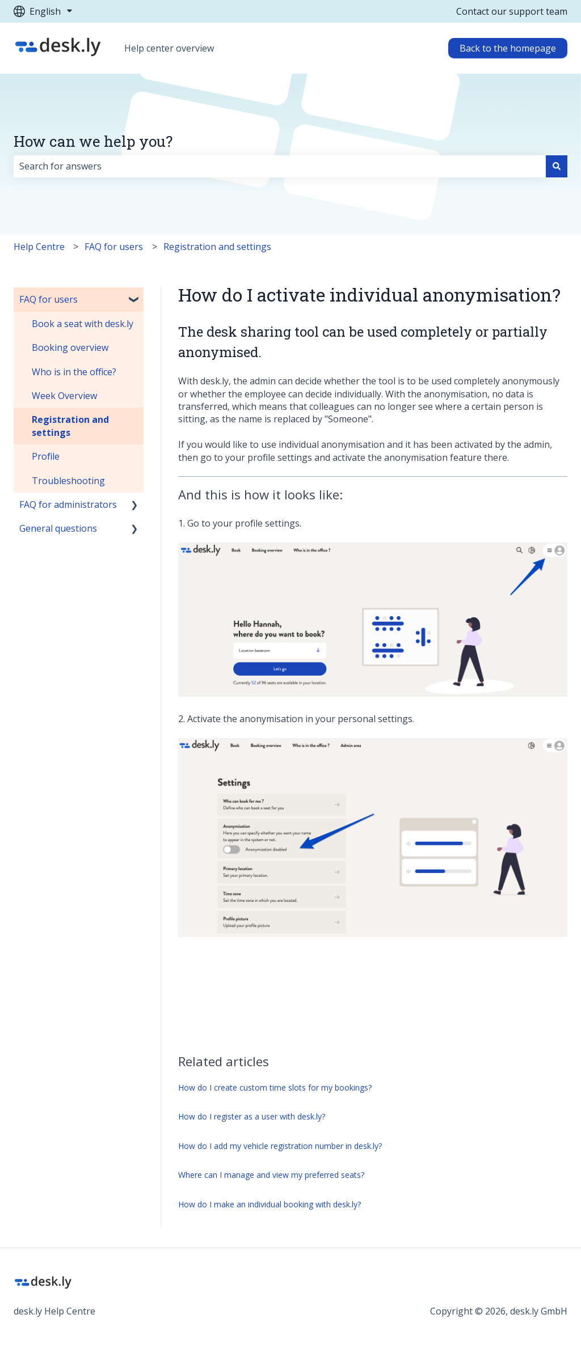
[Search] (556, 166)
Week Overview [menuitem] (64, 395)
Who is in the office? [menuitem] (74, 372)
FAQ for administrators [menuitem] (68, 504)
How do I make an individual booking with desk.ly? (269, 1204)
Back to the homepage (508, 48)
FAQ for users (114, 246)
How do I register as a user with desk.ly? (251, 1116)
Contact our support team (511, 11)
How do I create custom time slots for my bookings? (275, 1087)
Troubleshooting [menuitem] (68, 480)
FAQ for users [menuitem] (48, 299)
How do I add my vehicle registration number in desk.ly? (280, 1145)
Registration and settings (217, 246)
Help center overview (169, 48)
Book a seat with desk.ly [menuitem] (82, 323)
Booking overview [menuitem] (70, 347)
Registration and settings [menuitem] (70, 425)
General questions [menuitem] (58, 528)
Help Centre (39, 246)
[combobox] (280, 166)
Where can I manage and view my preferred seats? (271, 1174)
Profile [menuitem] (46, 456)
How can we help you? (93, 141)
